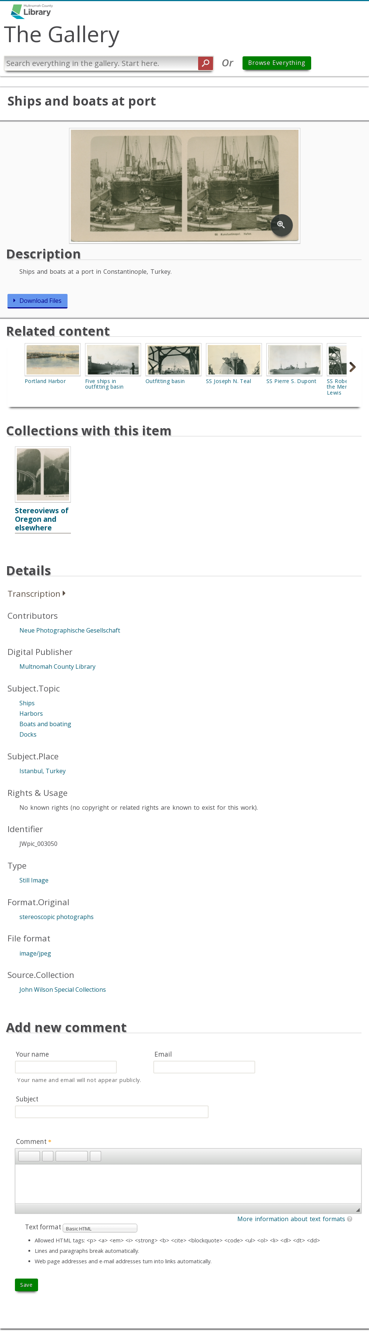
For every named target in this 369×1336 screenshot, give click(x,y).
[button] (24, 1156)
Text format (44, 1227)
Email (163, 1054)
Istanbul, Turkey (42, 771)
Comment (33, 1141)
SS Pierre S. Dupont (291, 381)
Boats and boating (45, 724)
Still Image (34, 880)
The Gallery (61, 33)
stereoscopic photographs (56, 917)
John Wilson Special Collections (62, 989)
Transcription (33, 593)
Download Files (40, 301)
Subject (27, 1099)
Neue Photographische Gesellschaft (69, 630)
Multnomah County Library (57, 666)
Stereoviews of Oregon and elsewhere (42, 519)
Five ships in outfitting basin (104, 384)
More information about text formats (291, 1219)
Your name (32, 1054)
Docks (28, 734)
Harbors (31, 713)
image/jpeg (35, 953)
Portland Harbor (45, 381)
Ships (27, 703)
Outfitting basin (165, 381)
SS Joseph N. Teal (228, 381)
